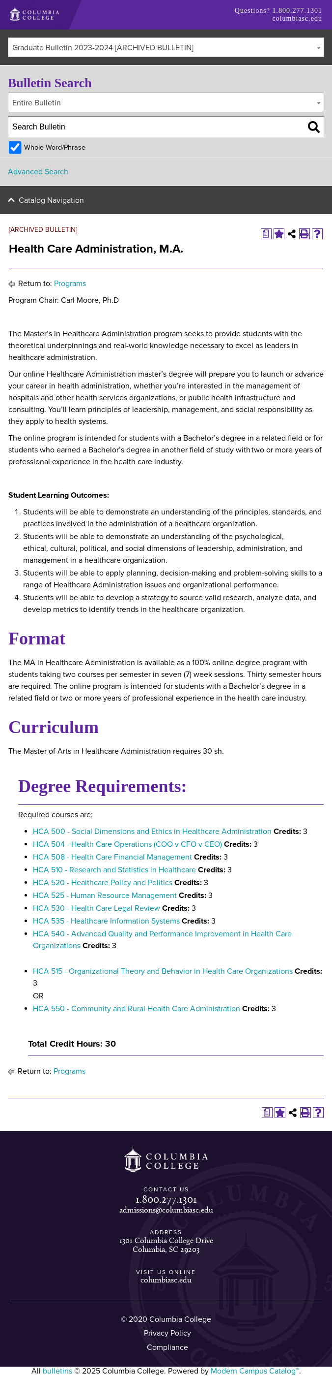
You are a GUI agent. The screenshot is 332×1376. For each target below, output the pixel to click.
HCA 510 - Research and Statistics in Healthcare (114, 870)
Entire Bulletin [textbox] (36, 103)
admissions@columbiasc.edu (166, 1210)
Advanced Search (38, 172)
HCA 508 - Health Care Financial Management (112, 857)
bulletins (57, 1371)
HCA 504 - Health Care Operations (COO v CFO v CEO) (127, 844)
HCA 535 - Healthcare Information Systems (106, 921)
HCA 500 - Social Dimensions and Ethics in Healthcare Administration (152, 831)
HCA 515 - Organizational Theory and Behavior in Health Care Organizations (163, 971)
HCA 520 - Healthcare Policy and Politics (102, 883)
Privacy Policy (167, 1333)
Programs (70, 283)
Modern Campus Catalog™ (255, 1371)
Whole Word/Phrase (54, 147)
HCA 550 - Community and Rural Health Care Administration (136, 1009)
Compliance (167, 1347)
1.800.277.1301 (298, 10)
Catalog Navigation (51, 200)
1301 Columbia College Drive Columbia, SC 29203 (166, 1245)
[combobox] (166, 47)
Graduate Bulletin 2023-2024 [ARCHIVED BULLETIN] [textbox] (103, 48)
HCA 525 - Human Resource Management (105, 895)
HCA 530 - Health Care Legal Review (96, 908)
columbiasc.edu (297, 18)
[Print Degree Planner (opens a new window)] (266, 233)
